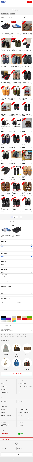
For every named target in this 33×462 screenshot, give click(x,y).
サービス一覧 (3, 448)
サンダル (12, 13)
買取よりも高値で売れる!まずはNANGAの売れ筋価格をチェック (16, 330)
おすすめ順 (10, 17)
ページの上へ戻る (16, 454)
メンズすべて (17, 274)
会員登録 (29, 1)
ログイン (23, 1)
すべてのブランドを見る (16, 373)
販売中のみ (3, 17)
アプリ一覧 (19, 448)
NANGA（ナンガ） (5, 13)
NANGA (16, 256)
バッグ (17, 276)
